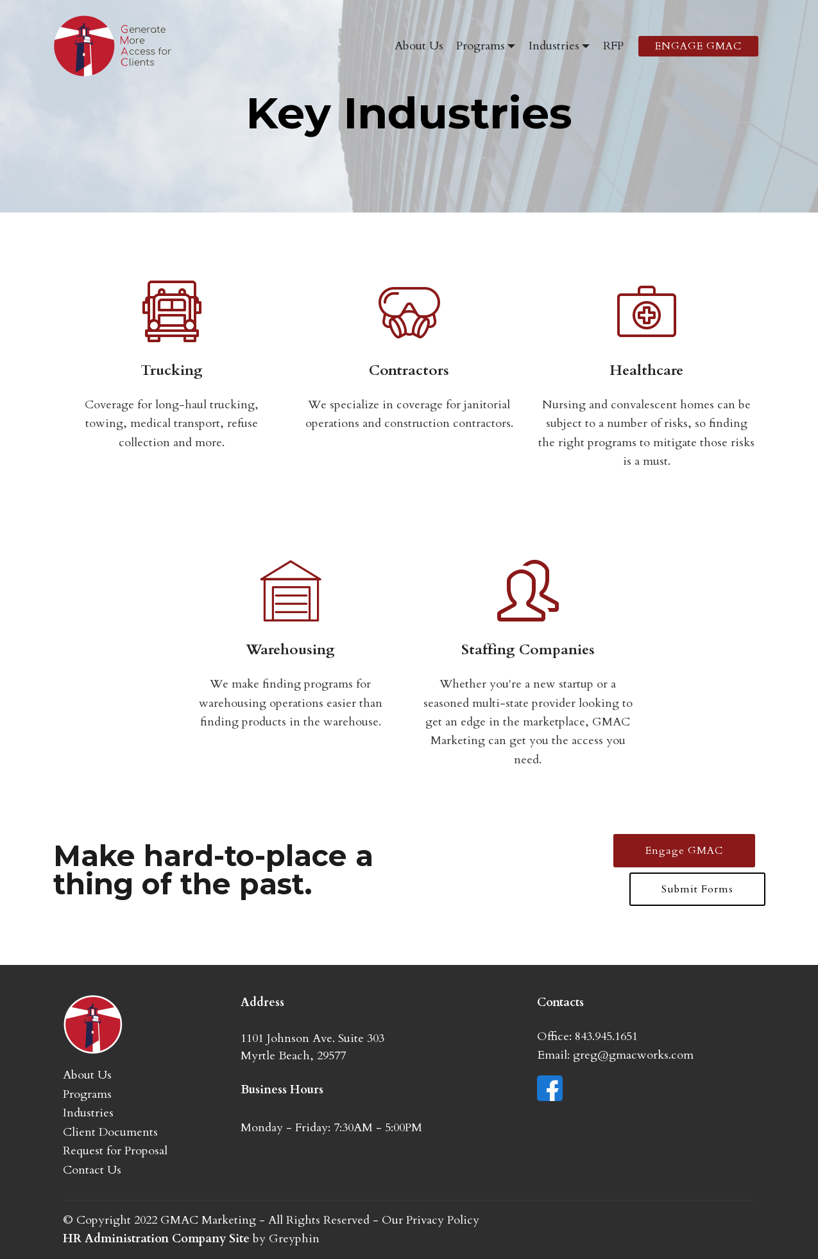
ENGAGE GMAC (698, 46)
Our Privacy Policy (430, 1220)
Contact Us (92, 1170)
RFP (613, 46)
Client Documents (110, 1132)
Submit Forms (697, 889)
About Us (419, 46)
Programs (480, 46)
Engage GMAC (684, 851)
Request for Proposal (115, 1151)
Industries (554, 46)
